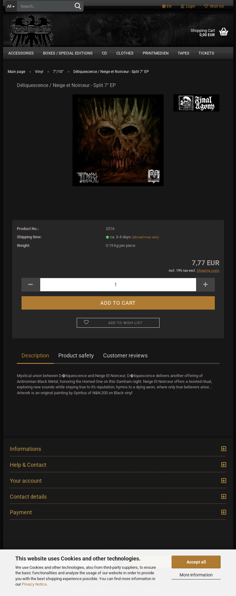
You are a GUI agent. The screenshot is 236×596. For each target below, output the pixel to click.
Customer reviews (125, 355)
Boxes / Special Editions (68, 53)
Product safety (76, 355)
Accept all (196, 562)
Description (35, 355)
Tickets (206, 53)
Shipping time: (29, 237)
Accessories (21, 53)
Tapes (183, 53)
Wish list (214, 6)
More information (196, 574)
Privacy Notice (34, 584)
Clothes (124, 53)
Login (188, 6)
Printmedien (155, 53)
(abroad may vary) (145, 237)
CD (104, 53)
